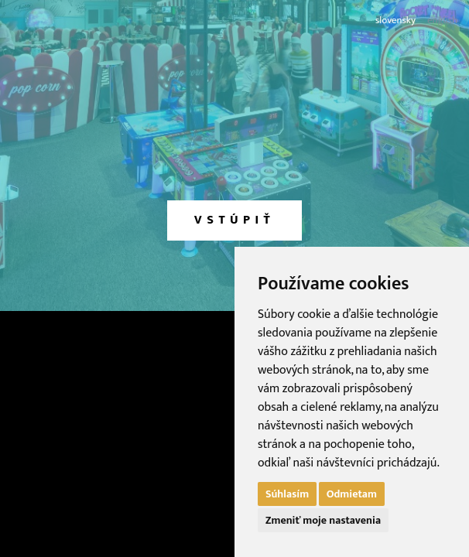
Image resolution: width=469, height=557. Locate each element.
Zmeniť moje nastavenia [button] (323, 520)
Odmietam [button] (352, 494)
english (442, 20)
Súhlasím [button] (287, 494)
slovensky (395, 20)
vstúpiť (234, 220)
